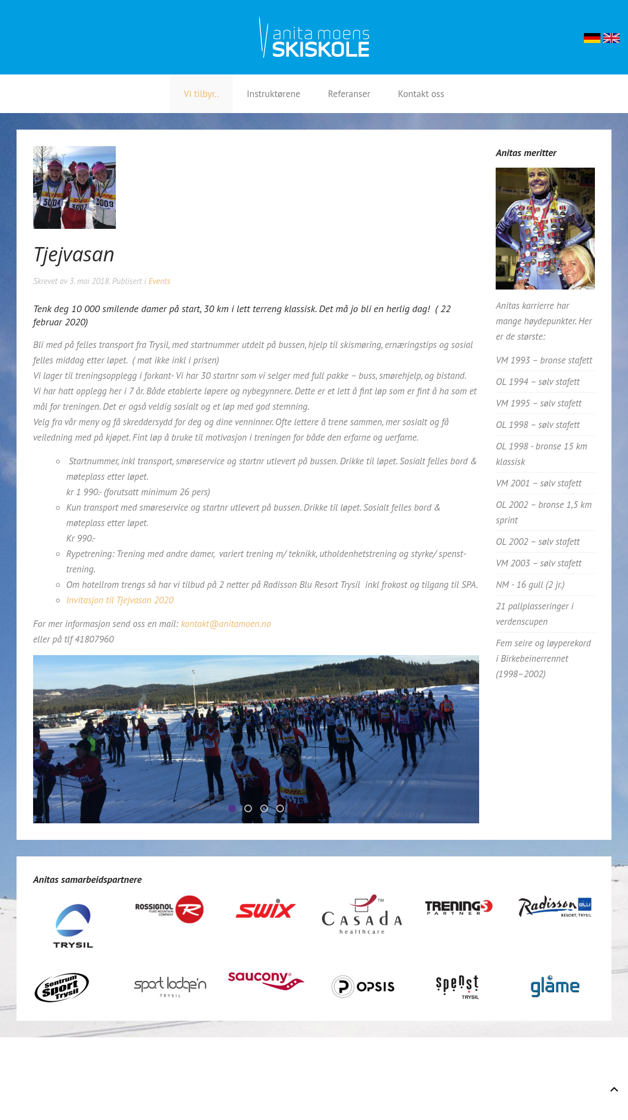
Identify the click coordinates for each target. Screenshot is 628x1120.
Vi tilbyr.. (201, 94)
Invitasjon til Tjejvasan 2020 (120, 600)
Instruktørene (273, 94)
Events (159, 281)
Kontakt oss (421, 94)
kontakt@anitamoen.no (226, 624)
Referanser (349, 94)
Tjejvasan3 (235, 809)
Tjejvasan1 (251, 809)
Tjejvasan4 (283, 809)
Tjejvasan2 (267, 809)
